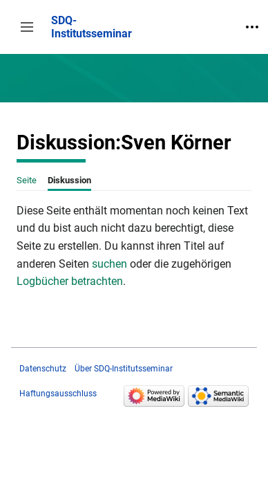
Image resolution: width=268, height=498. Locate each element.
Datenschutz (42, 369)
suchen (109, 263)
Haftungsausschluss (58, 393)
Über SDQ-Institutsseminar (124, 369)
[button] (27, 27)
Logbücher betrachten (70, 281)
